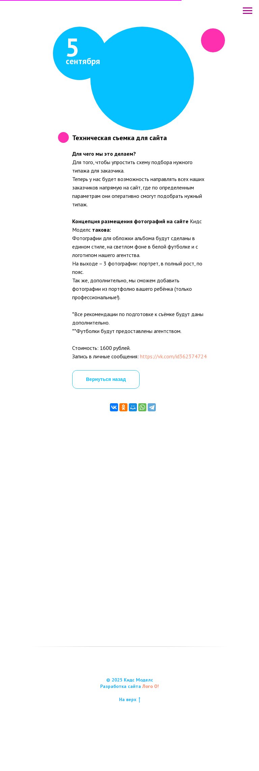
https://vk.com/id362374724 (173, 356)
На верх (129, 731)
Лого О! (150, 718)
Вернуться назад (106, 379)
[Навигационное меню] (247, 10)
